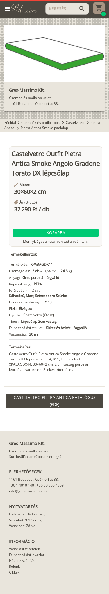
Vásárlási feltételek (24, 548)
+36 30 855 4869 (50, 485)
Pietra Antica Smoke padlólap (44, 127)
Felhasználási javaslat (26, 554)
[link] (54, 401)
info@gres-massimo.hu (28, 491)
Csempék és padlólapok (40, 122)
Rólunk (14, 566)
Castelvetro (75, 122)
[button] (56, 233)
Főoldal (10, 122)
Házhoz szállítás (22, 560)
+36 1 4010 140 (21, 485)
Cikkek (14, 572)
